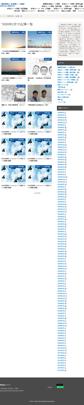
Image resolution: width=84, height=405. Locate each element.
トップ (2, 16)
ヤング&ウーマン (53, 11)
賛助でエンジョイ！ (29, 11)
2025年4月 (61, 137)
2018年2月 (61, 343)
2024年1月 (61, 174)
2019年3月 (61, 316)
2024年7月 (61, 159)
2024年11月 (61, 149)
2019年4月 (61, 313)
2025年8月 (61, 127)
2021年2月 (61, 259)
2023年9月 (61, 184)
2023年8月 (61, 187)
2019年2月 (61, 318)
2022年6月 (61, 221)
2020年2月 (61, 288)
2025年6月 (61, 132)
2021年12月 (61, 236)
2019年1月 (61, 321)
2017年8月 (61, 358)
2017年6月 (61, 363)
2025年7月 (61, 130)
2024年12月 (61, 147)
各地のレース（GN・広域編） (41, 8)
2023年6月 (61, 192)
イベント (81, 11)
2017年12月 (61, 348)
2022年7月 (61, 219)
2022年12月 (61, 206)
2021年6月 (61, 249)
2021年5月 (61, 251)
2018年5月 (61, 335)
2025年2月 (61, 142)
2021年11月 (61, 239)
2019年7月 (61, 306)
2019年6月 (61, 308)
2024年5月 (61, 164)
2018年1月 (61, 345)
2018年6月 (61, 333)
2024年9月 (61, 154)
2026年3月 (61, 112)
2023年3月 (61, 199)
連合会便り (41, 11)
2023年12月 (61, 177)
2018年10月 (61, 325)
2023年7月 (61, 189)
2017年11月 (61, 350)
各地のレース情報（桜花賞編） (18, 8)
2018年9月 (61, 328)
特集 (74, 11)
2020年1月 (61, 291)
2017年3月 (61, 370)
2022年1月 (61, 234)
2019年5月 (61, 311)
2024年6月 (61, 162)
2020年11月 (61, 266)
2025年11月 (61, 122)
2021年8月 (61, 244)
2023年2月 (61, 202)
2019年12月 (61, 293)
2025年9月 (61, 125)
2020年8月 (61, 273)
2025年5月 (61, 135)
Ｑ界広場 (17, 11)
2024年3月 (61, 169)
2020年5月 (61, 281)
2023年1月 (61, 204)
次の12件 (37, 193)
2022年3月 (61, 229)
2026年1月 (61, 117)
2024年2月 (61, 172)
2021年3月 (61, 256)
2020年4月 (61, 283)
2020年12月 (61, 264)
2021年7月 (61, 246)
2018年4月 (61, 338)
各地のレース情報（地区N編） (52, 6)
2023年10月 (61, 182)
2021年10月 (61, 241)
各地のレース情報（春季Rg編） (73, 4)
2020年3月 (61, 286)
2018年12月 (61, 323)
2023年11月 (61, 179)
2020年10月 (61, 268)
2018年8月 (61, 330)
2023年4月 (61, 197)
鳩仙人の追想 (66, 11)
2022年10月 (61, 211)
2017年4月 (61, 368)
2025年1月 (61, 145)
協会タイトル (79, 8)
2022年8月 (61, 216)
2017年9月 (61, 355)
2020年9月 (61, 271)
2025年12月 (61, 120)
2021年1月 (61, 261)
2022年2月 (61, 231)
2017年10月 (61, 353)
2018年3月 (61, 340)
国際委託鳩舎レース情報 (51, 4)
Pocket (50, 387)
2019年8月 (61, 303)
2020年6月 (61, 278)
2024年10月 (61, 152)
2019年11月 (61, 296)
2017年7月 (61, 360)
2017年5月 (61, 365)
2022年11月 (61, 209)
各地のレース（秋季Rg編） (63, 8)
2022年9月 (61, 214)
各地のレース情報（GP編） (74, 6)
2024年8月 (61, 157)
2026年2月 (61, 115)
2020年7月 (61, 276)
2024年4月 (61, 167)
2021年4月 (61, 254)
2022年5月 (61, 224)
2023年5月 (61, 194)
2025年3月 (61, 140)
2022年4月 (61, 226)
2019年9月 (61, 301)
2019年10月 (61, 298)
